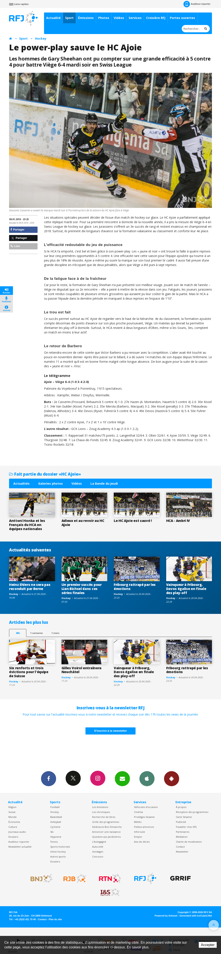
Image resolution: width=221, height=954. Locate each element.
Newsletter (182, 851)
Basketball (56, 816)
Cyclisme (55, 826)
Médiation (182, 836)
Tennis (54, 841)
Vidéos (119, 18)
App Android (171, 778)
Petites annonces (144, 826)
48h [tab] (18, 633)
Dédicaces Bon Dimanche (107, 826)
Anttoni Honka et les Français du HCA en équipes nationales (27, 524)
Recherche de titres (103, 816)
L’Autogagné (99, 841)
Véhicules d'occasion (146, 807)
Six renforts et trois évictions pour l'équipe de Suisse (28, 672)
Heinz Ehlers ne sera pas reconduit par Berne (29, 586)
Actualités (21, 483)
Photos (103, 18)
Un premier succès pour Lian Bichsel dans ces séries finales (82, 588)
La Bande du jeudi (104, 483)
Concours (97, 856)
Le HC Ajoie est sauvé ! (133, 520)
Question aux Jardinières (106, 836)
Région (12, 807)
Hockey (40, 38)
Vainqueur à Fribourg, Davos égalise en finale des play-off (186, 588)
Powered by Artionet (166, 915)
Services (135, 18)
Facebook (48, 778)
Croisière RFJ (155, 18)
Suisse (12, 812)
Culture (12, 826)
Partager (17, 229)
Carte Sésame (184, 816)
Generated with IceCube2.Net (196, 915)
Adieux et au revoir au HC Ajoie (83, 522)
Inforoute (139, 831)
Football (55, 807)
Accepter (208, 945)
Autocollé (97, 846)
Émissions (86, 18)
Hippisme (55, 836)
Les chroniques (101, 812)
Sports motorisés (60, 846)
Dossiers (13, 836)
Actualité (53, 18)
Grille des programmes (105, 821)
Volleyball (55, 821)
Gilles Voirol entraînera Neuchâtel (81, 670)
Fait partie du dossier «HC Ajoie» (45, 474)
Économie (14, 821)
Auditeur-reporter (196, 4)
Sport (69, 18)
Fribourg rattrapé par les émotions (135, 586)
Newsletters (122, 778)
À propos (181, 807)
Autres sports (58, 856)
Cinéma (138, 812)
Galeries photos (50, 483)
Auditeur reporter (18, 841)
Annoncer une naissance (106, 831)
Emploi (138, 836)
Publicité (181, 821)
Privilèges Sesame (144, 816)
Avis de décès (142, 841)
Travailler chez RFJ (186, 826)
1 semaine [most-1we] (36, 633)
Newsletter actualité (20, 846)
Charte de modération (189, 841)
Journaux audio (17, 831)
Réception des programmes (192, 812)
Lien (15, 246)
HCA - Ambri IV (178, 520)
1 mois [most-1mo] (55, 633)
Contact (180, 846)
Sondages (97, 851)
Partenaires (182, 831)
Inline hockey (58, 851)
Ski (52, 831)
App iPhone (147, 778)
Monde (12, 816)
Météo (138, 821)
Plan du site (55, 919)
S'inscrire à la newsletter (110, 730)
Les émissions (100, 807)
